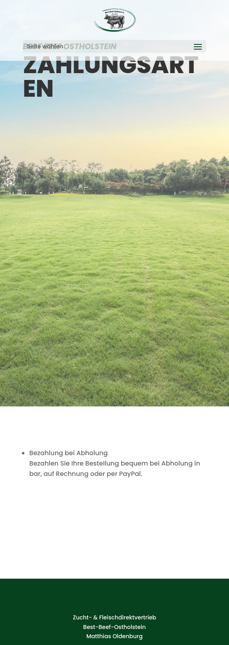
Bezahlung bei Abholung (68, 453)
